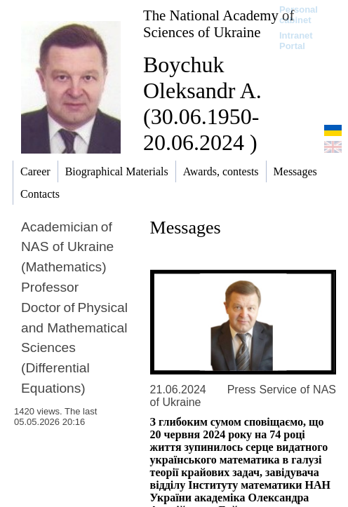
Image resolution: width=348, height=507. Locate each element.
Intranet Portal (296, 40)
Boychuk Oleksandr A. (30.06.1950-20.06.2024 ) (202, 103)
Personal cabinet (298, 14)
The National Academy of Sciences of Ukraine (218, 23)
